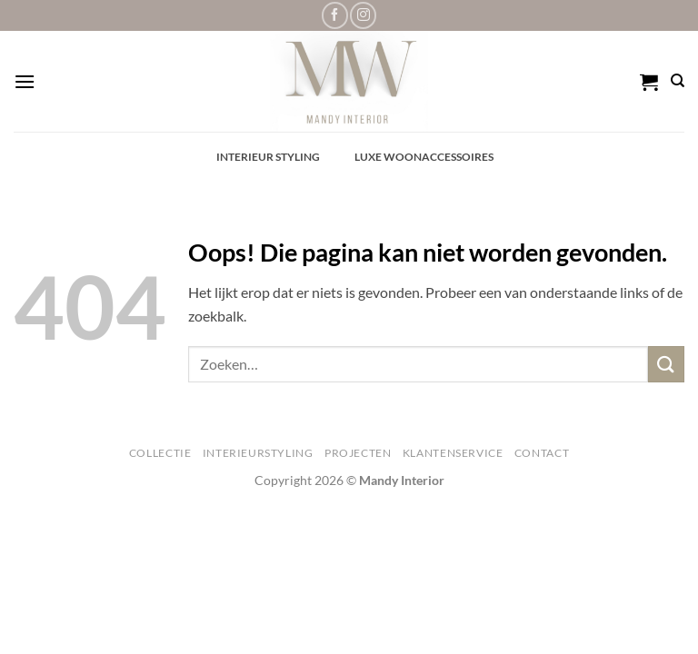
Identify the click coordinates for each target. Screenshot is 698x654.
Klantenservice (453, 453)
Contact (541, 453)
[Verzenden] (666, 364)
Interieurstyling (258, 453)
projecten (358, 453)
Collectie (160, 453)
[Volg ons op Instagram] (363, 15)
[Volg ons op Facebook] (335, 15)
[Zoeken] (677, 81)
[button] (24, 81)
